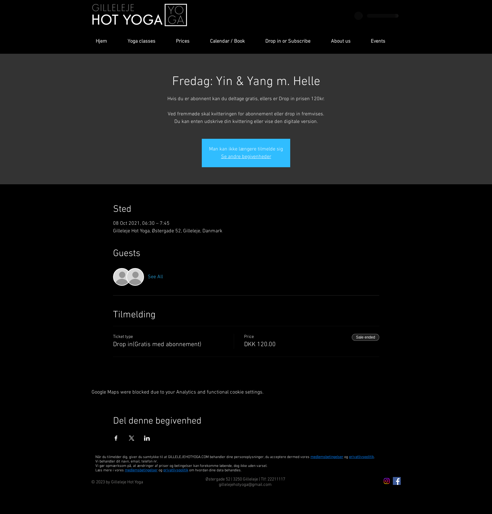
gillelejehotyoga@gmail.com (245, 484)
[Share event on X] (132, 438)
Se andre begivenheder (246, 157)
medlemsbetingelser (326, 457)
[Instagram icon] (387, 481)
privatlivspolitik (175, 470)
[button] (147, 41)
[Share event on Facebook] (116, 438)
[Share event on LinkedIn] (147, 438)
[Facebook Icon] (397, 481)
